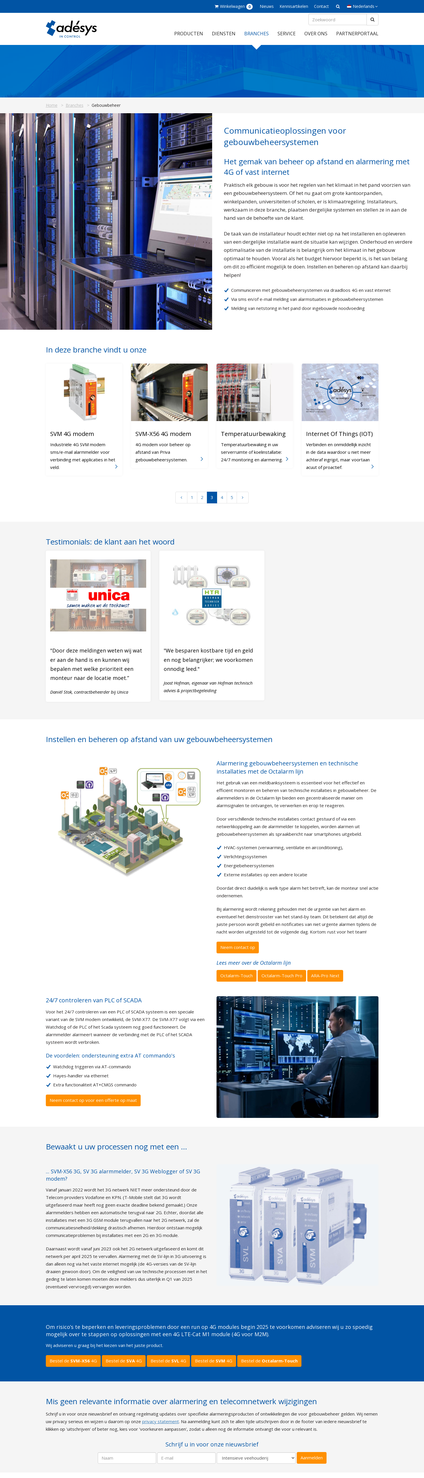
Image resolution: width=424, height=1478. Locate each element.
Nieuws (267, 6)
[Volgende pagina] (243, 503)
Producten (188, 39)
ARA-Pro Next (325, 981)
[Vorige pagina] (181, 503)
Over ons (315, 39)
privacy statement (160, 1427)
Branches (256, 39)
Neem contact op (237, 952)
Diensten (223, 39)
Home (51, 110)
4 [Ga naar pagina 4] (222, 502)
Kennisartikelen (294, 6)
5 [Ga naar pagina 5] (232, 502)
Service (287, 39)
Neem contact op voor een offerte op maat (93, 1105)
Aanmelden (312, 1463)
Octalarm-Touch (236, 981)
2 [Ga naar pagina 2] (202, 502)
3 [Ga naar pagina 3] (212, 502)
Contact (321, 6)
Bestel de (269, 1366)
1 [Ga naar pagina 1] (192, 502)
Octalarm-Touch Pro (281, 981)
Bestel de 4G (73, 1366)
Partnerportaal (357, 39)
